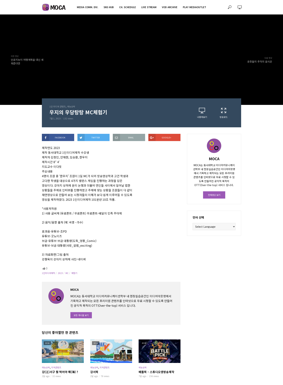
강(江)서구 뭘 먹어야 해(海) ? (60, 372)
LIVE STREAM (148, 7)
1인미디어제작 (48, 273)
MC (67, 273)
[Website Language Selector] (214, 226)
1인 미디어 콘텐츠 (57, 106)
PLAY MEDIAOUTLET (194, 7)
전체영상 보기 (214, 194)
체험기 (74, 273)
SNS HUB (109, 7)
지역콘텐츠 (56, 367)
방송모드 (223, 112)
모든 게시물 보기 (81, 315)
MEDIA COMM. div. (87, 7)
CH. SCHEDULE (127, 7)
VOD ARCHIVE (169, 7)
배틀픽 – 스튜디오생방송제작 (156, 372)
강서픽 (94, 372)
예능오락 (71, 106)
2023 (60, 273)
